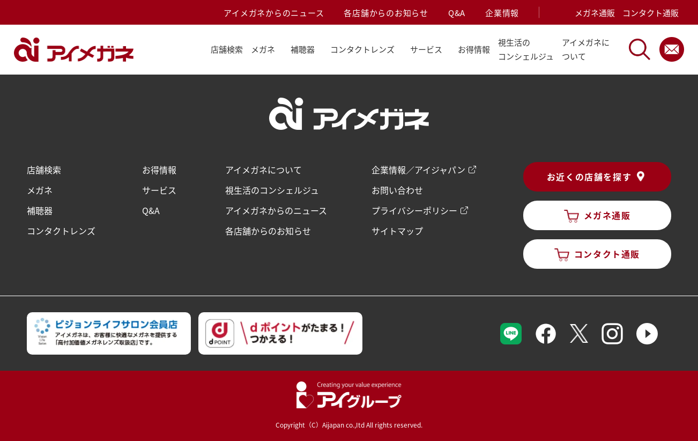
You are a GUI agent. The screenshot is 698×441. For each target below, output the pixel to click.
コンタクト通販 (650, 12)
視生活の (526, 50)
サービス (159, 189)
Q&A (456, 12)
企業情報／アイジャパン (418, 169)
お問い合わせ (397, 189)
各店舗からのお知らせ (386, 12)
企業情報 (502, 12)
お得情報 (474, 49)
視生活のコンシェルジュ (272, 189)
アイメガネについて (263, 169)
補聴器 (40, 210)
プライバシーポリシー (414, 210)
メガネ (40, 189)
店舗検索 (227, 49)
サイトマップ (397, 230)
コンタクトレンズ (61, 230)
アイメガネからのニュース (274, 12)
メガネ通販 (595, 12)
